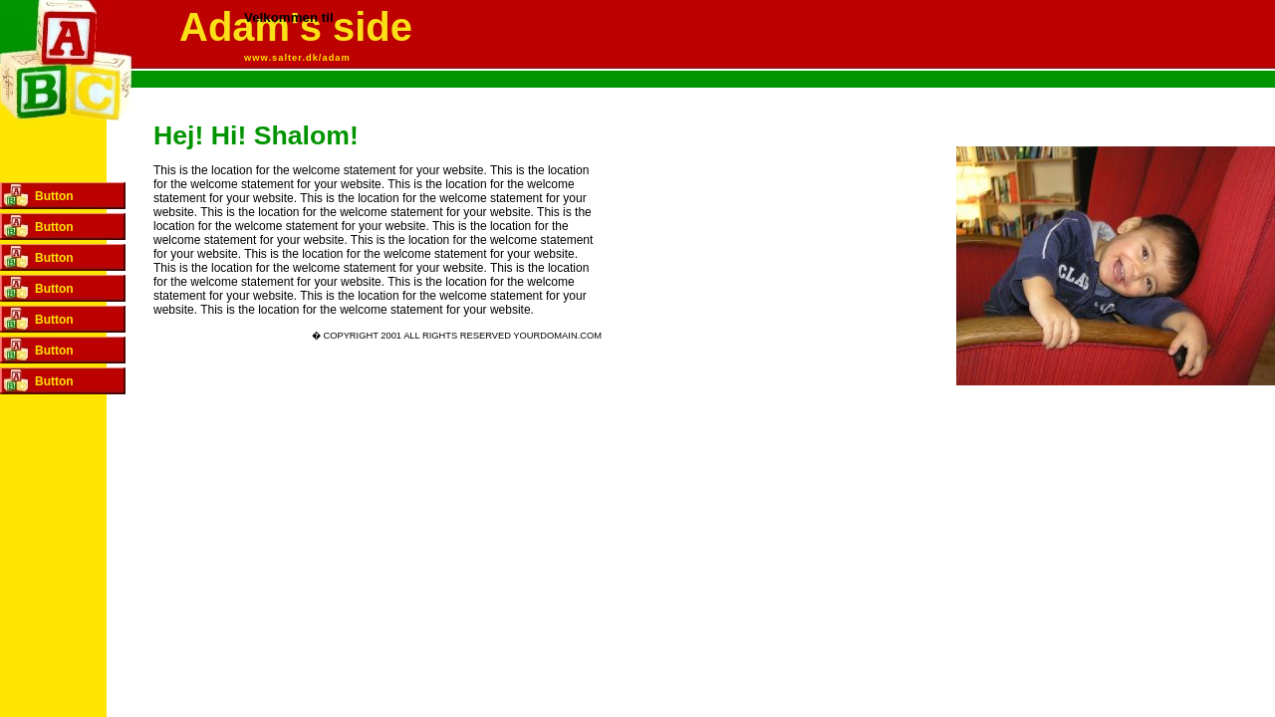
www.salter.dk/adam (297, 58)
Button (54, 196)
